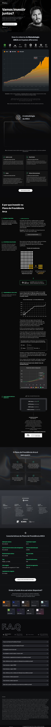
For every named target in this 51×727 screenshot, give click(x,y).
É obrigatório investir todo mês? (9, 646)
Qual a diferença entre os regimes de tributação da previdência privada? (18, 658)
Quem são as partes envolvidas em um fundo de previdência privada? (17, 681)
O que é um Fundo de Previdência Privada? (12, 639)
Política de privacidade (28, 725)
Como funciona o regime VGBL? (9, 666)
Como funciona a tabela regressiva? (10, 677)
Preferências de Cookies (38, 725)
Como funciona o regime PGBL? (9, 662)
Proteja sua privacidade (33, 725)
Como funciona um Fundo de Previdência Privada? (13, 643)
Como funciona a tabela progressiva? (10, 674)
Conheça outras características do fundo (25, 577)
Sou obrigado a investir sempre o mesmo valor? (13, 650)
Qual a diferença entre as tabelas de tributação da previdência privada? (18, 670)
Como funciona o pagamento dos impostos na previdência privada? (17, 654)
